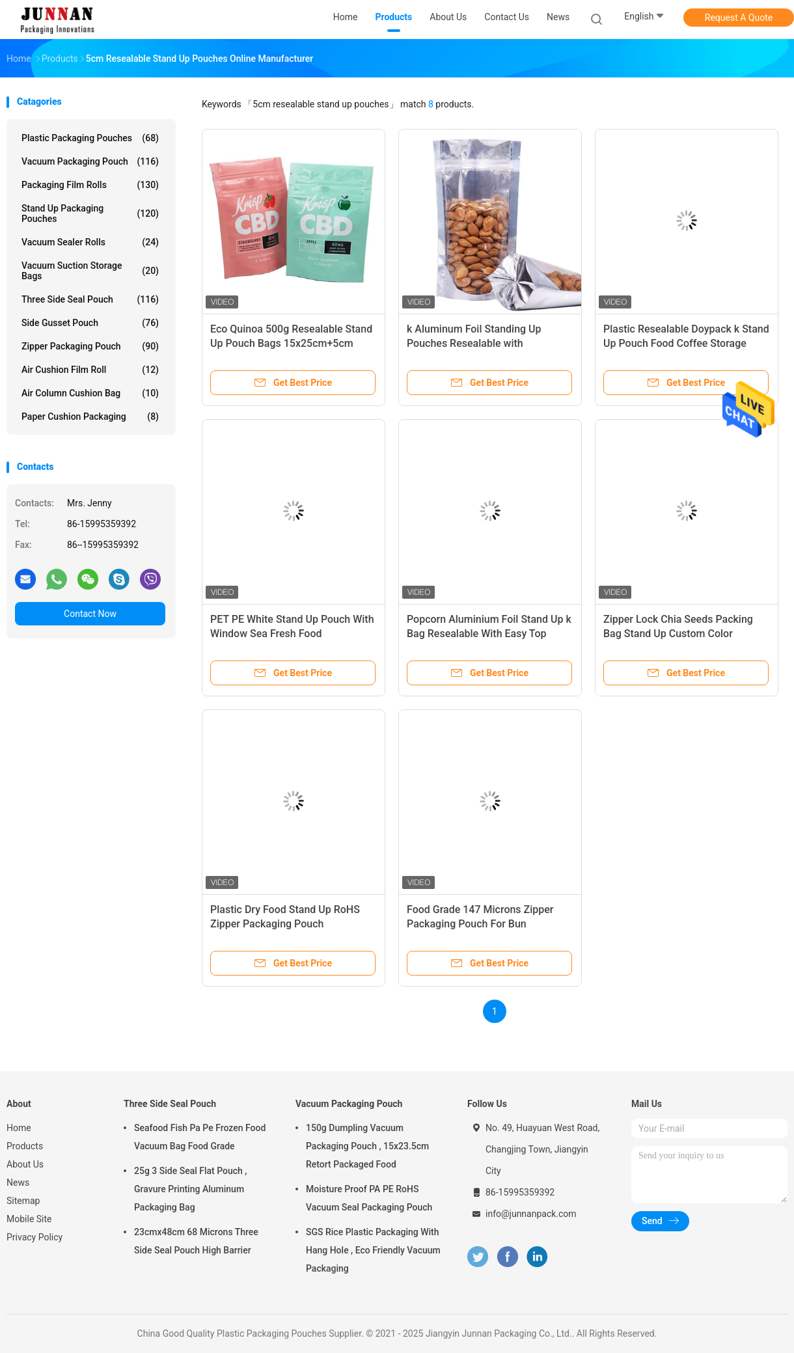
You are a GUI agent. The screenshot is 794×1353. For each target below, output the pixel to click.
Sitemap (23, 1201)
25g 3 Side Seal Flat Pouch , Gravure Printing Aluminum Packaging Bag (190, 1189)
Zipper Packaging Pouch (90, 346)
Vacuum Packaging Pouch (90, 161)
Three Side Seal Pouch (90, 299)
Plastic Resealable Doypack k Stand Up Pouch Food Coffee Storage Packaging (686, 343)
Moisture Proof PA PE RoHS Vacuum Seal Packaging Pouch (369, 1198)
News (18, 1182)
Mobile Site (29, 1219)
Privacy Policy (34, 1237)
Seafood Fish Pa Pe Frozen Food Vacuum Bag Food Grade (200, 1137)
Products (25, 1146)
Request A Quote (739, 17)
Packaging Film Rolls (90, 184)
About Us (25, 1164)
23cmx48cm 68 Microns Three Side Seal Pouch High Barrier (196, 1241)
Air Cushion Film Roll (90, 369)
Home (19, 1128)
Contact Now (90, 613)
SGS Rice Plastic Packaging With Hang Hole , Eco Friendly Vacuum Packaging (373, 1250)
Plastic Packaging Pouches (90, 137)
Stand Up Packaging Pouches (90, 213)
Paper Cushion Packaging (90, 416)
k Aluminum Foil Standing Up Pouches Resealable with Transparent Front (474, 343)
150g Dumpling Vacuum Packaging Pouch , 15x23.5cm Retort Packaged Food (367, 1146)
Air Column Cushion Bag (90, 393)
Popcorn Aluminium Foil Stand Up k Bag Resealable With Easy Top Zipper (489, 633)
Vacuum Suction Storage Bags (90, 270)
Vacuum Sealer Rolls (90, 242)
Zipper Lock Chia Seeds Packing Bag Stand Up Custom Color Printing (678, 633)
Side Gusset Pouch (90, 322)
